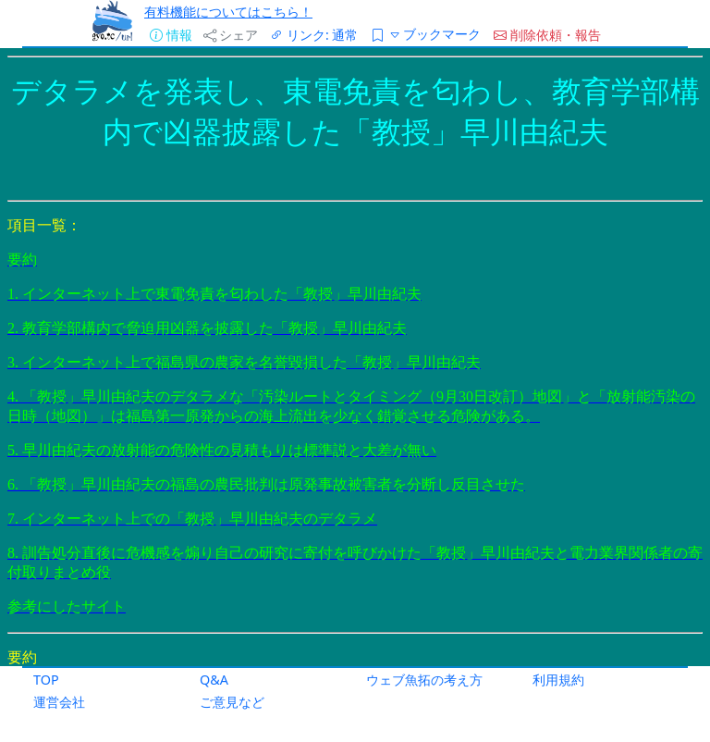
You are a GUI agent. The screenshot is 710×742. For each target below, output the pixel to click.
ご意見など (232, 702)
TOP (46, 679)
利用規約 (558, 679)
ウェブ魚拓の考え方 (424, 679)
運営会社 (59, 702)
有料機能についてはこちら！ (228, 11)
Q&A (214, 679)
